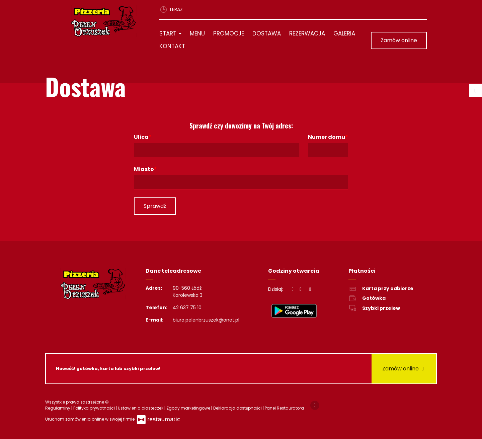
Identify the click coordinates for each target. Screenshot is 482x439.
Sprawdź (155, 206)
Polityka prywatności (94, 408)
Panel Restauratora (284, 408)
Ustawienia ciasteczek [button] (141, 408)
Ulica (141, 137)
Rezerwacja (307, 33)
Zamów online (399, 40)
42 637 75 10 (187, 307)
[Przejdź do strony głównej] (106, 21)
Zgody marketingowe (188, 408)
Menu (197, 33)
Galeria (344, 33)
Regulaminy (58, 408)
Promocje (228, 33)
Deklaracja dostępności (238, 408)
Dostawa (266, 33)
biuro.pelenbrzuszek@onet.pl (206, 320)
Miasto (144, 169)
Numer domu (326, 137)
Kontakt (172, 46)
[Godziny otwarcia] (310, 289)
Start (170, 33)
